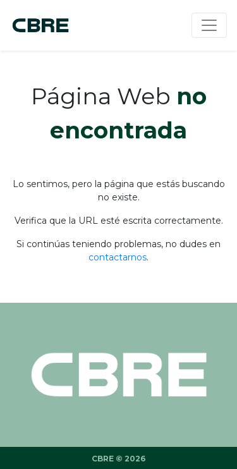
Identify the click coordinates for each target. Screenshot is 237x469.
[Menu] (209, 25)
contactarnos (117, 257)
